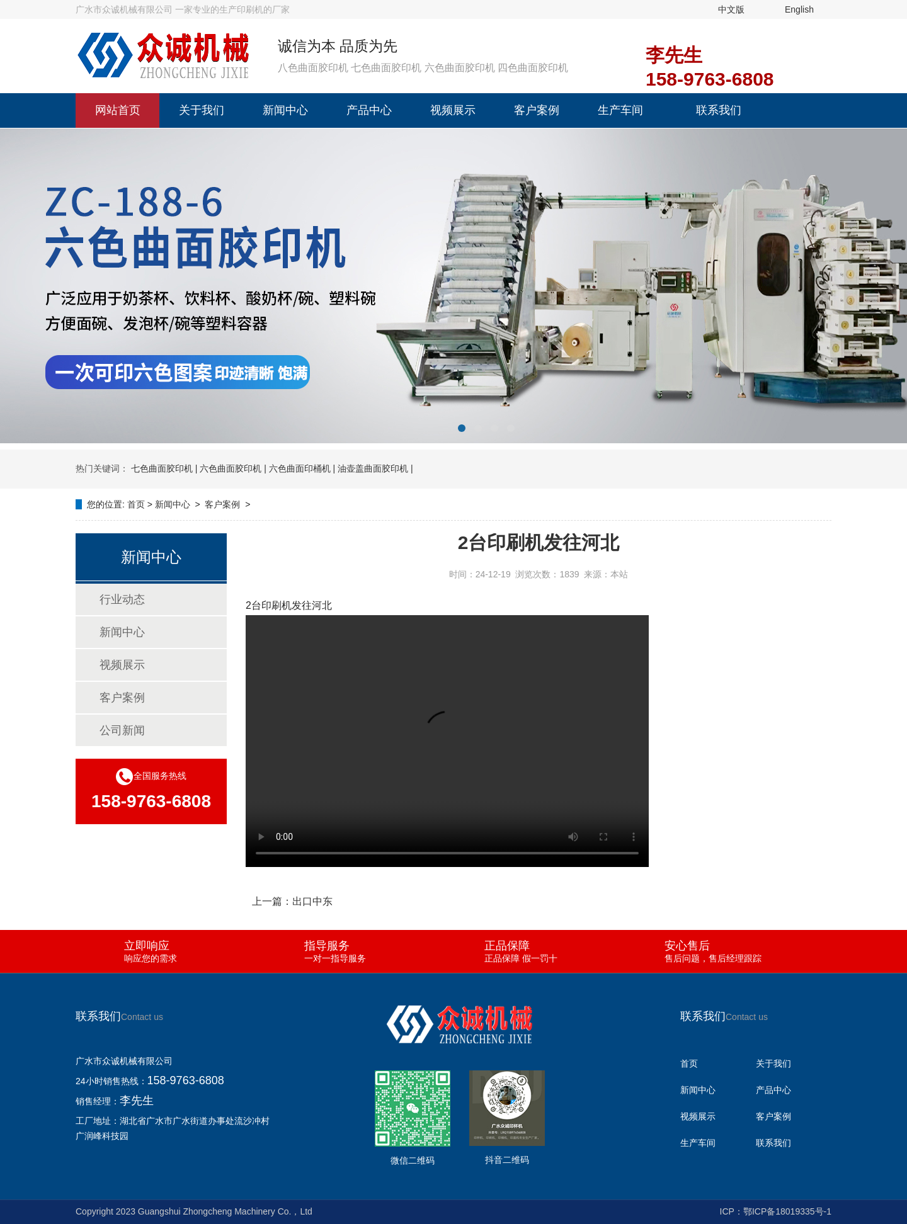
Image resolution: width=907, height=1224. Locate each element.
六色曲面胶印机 (460, 67)
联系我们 (718, 110)
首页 (136, 504)
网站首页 (117, 110)
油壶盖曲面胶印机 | (375, 468)
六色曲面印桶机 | (302, 468)
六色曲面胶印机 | (233, 468)
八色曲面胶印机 (313, 67)
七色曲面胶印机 (386, 67)
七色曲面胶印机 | (164, 468)
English (799, 9)
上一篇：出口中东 (292, 901)
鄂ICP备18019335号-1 (787, 1211)
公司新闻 (122, 730)
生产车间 (620, 110)
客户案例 (536, 110)
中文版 (731, 9)
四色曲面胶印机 (533, 67)
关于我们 (201, 110)
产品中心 (369, 110)
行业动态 (122, 599)
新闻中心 (285, 110)
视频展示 (453, 110)
